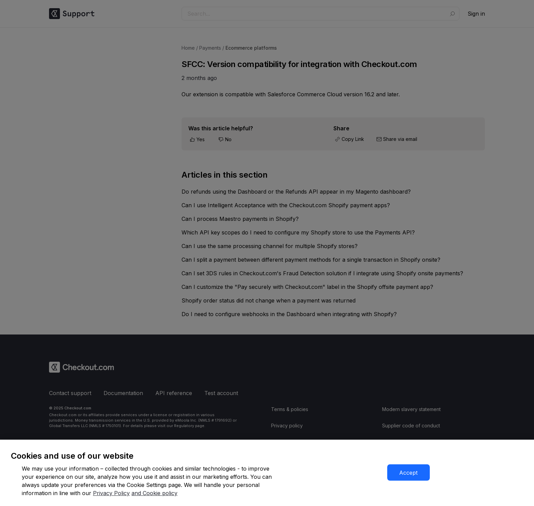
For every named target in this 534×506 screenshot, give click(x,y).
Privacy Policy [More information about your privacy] (111, 493)
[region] (267, 473)
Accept (408, 472)
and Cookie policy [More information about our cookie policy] (154, 493)
